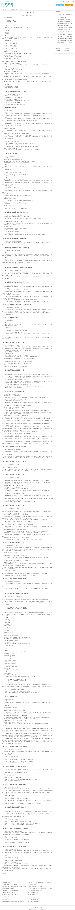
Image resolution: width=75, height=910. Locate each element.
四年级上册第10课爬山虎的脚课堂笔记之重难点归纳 (64, 34)
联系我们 (40, 907)
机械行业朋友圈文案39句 (7, 899)
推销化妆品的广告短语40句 (33, 899)
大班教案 (62, 1)
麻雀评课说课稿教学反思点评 (33, 884)
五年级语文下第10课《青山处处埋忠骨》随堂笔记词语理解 (14, 886)
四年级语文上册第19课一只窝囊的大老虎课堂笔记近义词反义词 (64, 23)
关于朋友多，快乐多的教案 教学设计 (9, 894)
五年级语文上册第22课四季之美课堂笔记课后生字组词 (64, 27)
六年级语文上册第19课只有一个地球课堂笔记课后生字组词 (64, 42)
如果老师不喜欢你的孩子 (33, 894)
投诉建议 (69, 5)
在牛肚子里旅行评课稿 (6, 882)
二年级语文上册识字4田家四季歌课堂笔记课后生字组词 (64, 21)
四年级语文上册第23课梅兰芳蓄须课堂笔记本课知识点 (64, 38)
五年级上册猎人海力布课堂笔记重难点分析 (11, 890)
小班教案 (72, 1)
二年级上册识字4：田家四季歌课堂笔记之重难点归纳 (64, 29)
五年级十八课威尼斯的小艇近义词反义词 (36, 886)
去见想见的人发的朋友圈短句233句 (35, 897)
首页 (6, 9)
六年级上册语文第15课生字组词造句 (35, 890)
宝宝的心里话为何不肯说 (7, 896)
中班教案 (67, 1)
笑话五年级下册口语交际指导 (8, 888)
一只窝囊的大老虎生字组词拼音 (8, 892)
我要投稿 (60, 5)
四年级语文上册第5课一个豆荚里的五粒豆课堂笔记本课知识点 (64, 19)
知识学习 (12, 9)
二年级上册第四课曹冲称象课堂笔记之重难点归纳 (64, 40)
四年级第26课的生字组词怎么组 (34, 892)
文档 (9, 9)
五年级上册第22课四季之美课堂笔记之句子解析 (64, 31)
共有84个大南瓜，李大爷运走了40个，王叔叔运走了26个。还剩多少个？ (42, 880)
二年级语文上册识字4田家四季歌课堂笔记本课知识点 (64, 25)
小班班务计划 (5, 897)
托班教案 (58, 48)
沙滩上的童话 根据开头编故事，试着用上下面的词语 (12, 880)
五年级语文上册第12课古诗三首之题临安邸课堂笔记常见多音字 (40, 888)
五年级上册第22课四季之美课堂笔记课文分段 (64, 16)
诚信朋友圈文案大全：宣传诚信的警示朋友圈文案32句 (13, 901)
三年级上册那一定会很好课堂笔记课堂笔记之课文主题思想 (64, 36)
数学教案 (67, 51)
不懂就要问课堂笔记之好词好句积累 (9, 884)
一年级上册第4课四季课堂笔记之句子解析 (64, 14)
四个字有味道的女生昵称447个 (34, 901)
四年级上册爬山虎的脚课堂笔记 (63, 32)
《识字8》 (30, 896)
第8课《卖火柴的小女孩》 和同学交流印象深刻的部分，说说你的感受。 (42, 882)
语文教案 (58, 51)
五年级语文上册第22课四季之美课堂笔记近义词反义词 (64, 17)
